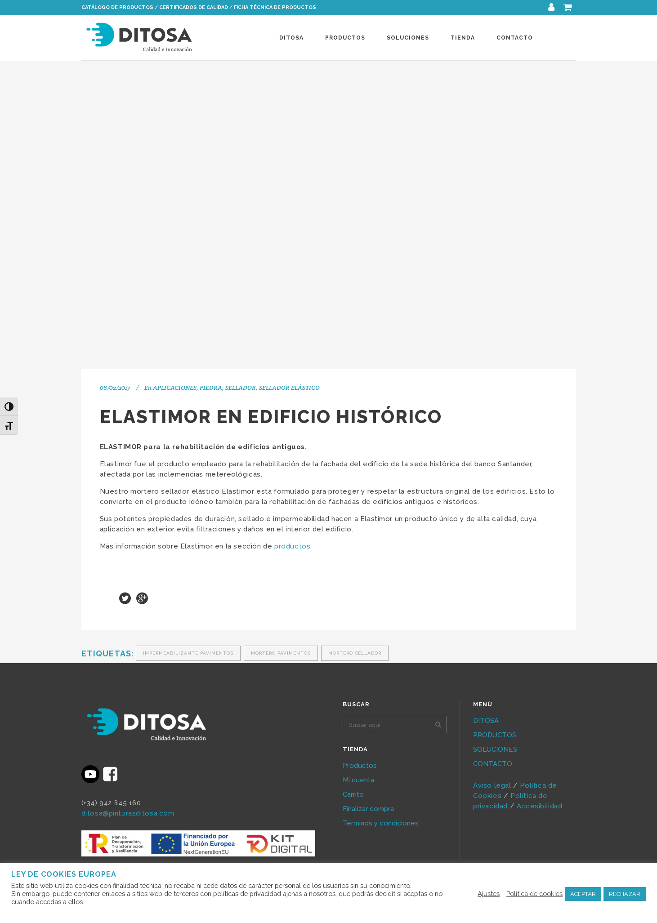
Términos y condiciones (381, 823)
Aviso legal (492, 785)
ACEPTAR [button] (583, 894)
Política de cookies (534, 893)
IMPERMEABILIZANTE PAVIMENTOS (188, 653)
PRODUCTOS (494, 735)
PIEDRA (211, 387)
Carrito (353, 794)
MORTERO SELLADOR (354, 653)
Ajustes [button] (489, 893)
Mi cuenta (358, 780)
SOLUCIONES (495, 749)
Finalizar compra (368, 809)
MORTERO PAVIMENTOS (281, 653)
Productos (360, 766)
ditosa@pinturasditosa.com (127, 813)
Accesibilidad (540, 806)
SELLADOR (240, 387)
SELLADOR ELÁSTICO (289, 387)
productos (292, 546)
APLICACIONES (175, 387)
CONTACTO (492, 764)
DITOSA (486, 721)
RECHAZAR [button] (624, 894)
